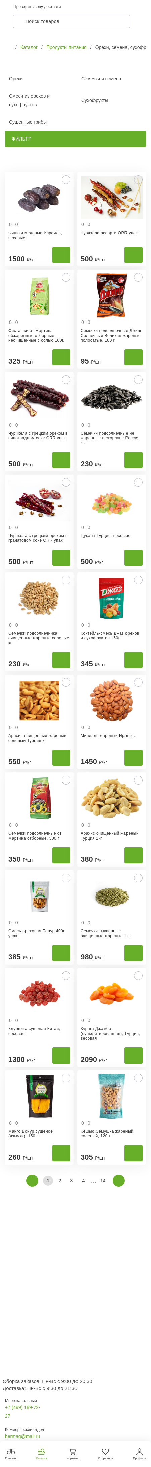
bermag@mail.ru (22, 1436)
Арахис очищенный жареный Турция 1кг (110, 835)
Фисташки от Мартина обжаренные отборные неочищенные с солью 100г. (36, 335)
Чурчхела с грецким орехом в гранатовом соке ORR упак (38, 538)
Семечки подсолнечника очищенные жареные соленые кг (38, 638)
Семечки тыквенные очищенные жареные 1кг (105, 933)
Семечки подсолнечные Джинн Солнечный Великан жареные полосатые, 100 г (111, 335)
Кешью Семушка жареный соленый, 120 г (107, 1133)
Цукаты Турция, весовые (106, 535)
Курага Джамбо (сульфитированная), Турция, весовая (110, 1033)
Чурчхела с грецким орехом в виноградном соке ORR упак (38, 435)
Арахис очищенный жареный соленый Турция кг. (37, 738)
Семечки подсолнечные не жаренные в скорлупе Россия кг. (110, 438)
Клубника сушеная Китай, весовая (34, 1031)
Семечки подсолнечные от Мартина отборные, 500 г (35, 835)
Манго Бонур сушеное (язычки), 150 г (30, 1133)
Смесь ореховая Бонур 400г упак (36, 933)
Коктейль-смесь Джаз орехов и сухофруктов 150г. (110, 635)
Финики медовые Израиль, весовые (35, 235)
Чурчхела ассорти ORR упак (109, 233)
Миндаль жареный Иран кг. (108, 735)
